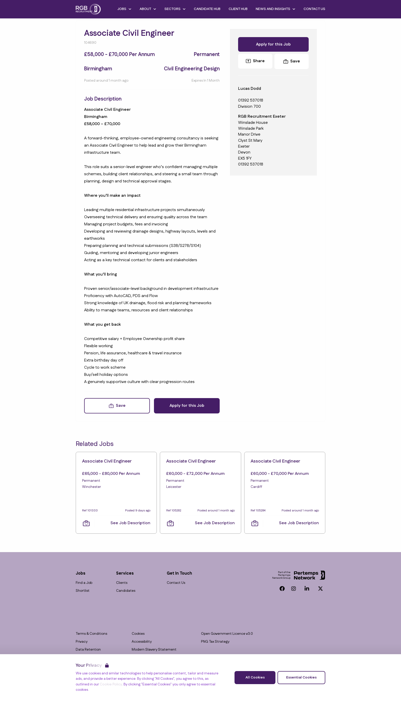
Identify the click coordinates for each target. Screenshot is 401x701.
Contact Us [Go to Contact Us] (314, 9)
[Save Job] (117, 405)
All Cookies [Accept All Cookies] (255, 677)
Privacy (81, 641)
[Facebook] (282, 589)
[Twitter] (320, 589)
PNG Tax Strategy (215, 641)
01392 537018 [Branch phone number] (250, 164)
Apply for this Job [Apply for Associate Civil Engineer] (187, 406)
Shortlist (83, 590)
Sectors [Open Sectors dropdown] (175, 9)
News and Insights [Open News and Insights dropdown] (275, 9)
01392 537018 (250, 100)
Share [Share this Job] (255, 61)
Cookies (138, 633)
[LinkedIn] (306, 589)
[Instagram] (293, 589)
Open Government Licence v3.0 (227, 633)
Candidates (125, 590)
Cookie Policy (111, 684)
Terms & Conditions (91, 633)
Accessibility (142, 641)
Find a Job (84, 582)
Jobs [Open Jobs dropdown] (124, 9)
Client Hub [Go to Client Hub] (238, 9)
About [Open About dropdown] (148, 9)
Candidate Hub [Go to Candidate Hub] (207, 9)
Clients (121, 582)
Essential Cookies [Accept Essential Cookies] (301, 677)
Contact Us (176, 582)
